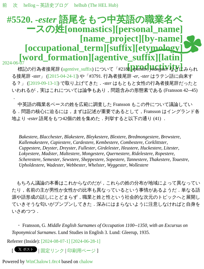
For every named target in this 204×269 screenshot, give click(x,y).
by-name (162, 38)
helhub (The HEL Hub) (96, 5)
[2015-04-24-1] (62, 76)
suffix (121, 47)
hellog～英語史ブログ (46, 5)
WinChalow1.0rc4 (43, 261)
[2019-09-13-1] (43, 83)
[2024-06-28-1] (85, 241)
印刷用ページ (81, 250)
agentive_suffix (124, 57)
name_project (110, 38)
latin (170, 57)
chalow (86, 261)
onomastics (90, 29)
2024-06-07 (13, 62)
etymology (159, 47)
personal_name (149, 29)
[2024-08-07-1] (55, 241)
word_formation (55, 57)
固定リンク (52, 250)
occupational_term (65, 47)
